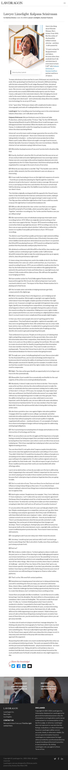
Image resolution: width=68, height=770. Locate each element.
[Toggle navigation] (65, 3)
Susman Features (47, 18)
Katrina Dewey (11, 18)
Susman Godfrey (51, 71)
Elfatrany (29, 763)
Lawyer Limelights (34, 18)
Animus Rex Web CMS (19, 766)
